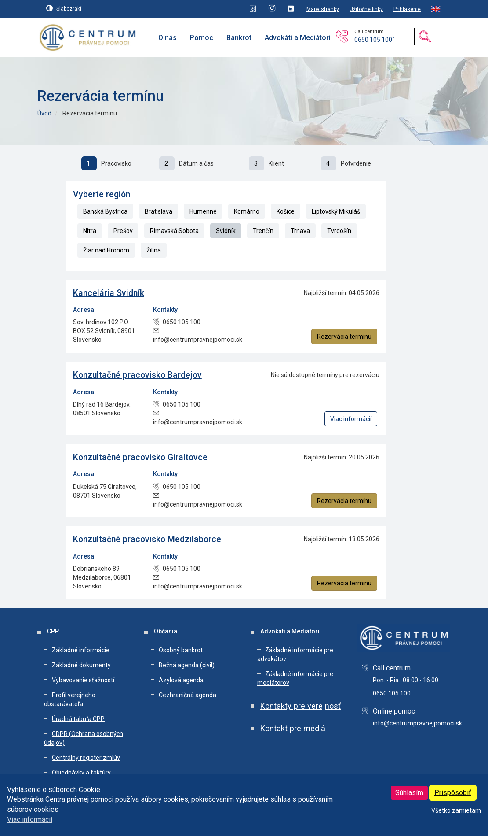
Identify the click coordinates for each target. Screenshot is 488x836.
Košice (286, 211)
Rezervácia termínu (344, 336)
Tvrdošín (339, 230)
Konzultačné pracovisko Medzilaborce (147, 539)
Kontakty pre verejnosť (300, 705)
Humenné (203, 211)
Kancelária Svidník (108, 293)
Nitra (89, 230)
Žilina (153, 250)
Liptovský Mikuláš (336, 211)
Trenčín (263, 230)
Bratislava (158, 211)
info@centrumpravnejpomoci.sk (417, 723)
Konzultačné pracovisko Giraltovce (140, 457)
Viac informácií (29, 819)
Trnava (300, 230)
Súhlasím (409, 792)
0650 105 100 (374, 39)
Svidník (226, 230)
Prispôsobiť (452, 792)
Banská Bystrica (105, 211)
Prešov (123, 230)
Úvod (44, 113)
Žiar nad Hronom (106, 250)
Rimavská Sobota (174, 230)
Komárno (246, 211)
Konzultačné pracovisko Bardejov (137, 375)
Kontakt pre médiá (292, 728)
